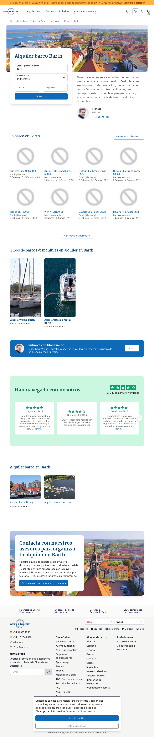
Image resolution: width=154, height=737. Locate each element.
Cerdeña (91, 645)
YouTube (96, 628)
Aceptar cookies (77, 718)
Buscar (41, 96)
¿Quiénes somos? (65, 641)
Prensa (60, 666)
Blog (140, 628)
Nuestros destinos (96, 671)
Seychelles (92, 667)
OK (48, 671)
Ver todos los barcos (129, 136)
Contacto (132, 348)
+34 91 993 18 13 (102, 117)
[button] (34, 11)
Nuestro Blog (63, 691)
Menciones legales (66, 674)
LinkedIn (127, 628)
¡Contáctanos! (19, 647)
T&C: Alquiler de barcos (69, 683)
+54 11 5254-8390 (20, 637)
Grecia (90, 654)
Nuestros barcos (95, 675)
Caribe (90, 662)
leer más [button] (38, 428)
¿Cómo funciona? (65, 645)
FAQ (58, 687)
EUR (129, 621)
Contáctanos (63, 696)
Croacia (90, 650)
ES (99, 621)
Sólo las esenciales (77, 725)
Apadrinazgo (63, 662)
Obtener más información (80, 711)
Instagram (112, 628)
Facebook (81, 628)
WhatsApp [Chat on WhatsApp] (17, 642)
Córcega (91, 658)
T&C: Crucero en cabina (69, 679)
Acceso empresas (126, 641)
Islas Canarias (94, 641)
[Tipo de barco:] (41, 77)
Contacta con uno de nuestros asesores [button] (44, 583)
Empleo (60, 670)
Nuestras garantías (66, 650)
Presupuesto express (98, 687)
